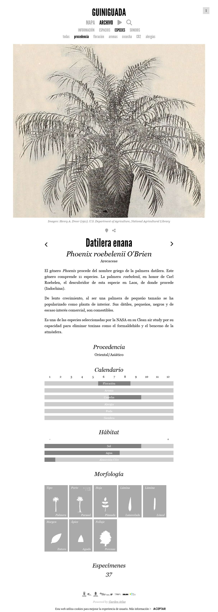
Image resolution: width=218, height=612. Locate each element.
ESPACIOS (104, 30)
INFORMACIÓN (86, 30)
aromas (113, 36)
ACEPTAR (159, 608)
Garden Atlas (117, 601)
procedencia (81, 36)
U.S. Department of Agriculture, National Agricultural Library (129, 221)
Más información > (140, 608)
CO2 (138, 36)
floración (98, 36)
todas (66, 36)
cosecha (127, 36)
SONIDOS (135, 30)
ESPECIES (120, 30)
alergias (150, 36)
